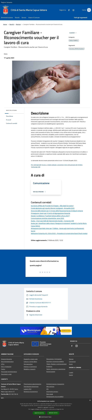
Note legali (49, 394)
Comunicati (72, 361)
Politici (3, 369)
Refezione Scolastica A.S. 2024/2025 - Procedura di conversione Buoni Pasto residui (59, 233)
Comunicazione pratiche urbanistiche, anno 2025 (47, 218)
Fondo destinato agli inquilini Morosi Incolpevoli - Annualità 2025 (52, 208)
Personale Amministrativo (9, 372)
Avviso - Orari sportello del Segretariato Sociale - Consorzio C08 (52, 221)
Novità (12, 24)
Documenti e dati (6, 374)
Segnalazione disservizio (31, 386)
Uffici (2, 364)
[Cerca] (89, 10)
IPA (47, 389)
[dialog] (46, 409)
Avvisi (71, 364)
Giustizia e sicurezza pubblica (55, 361)
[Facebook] (67, 10)
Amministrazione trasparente (55, 384)
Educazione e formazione (54, 359)
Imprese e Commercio (30, 367)
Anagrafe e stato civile (31, 359)
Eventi (71, 375)
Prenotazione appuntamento (32, 384)
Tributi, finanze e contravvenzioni (56, 364)
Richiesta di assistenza (31, 391)
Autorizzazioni (50, 371)
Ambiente (49, 366)
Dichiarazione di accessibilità (54, 397)
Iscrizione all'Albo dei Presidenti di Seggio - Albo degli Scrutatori (52, 206)
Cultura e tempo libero (30, 361)
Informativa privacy (52, 391)
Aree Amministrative (7, 361)
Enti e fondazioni (6, 367)
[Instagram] (72, 10)
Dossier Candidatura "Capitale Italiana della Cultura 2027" (50, 216)
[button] (46, 417)
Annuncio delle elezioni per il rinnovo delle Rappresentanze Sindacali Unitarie (57, 211)
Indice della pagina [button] (11, 110)
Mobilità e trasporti (29, 369)
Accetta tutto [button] (39, 413)
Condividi (73, 33)
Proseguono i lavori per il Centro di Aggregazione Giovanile (50, 213)
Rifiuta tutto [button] (53, 413)
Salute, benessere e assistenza (55, 369)
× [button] (90, 400)
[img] (20, 110)
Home (5, 24)
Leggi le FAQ (27, 389)
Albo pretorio (50, 386)
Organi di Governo (6, 359)
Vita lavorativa (28, 364)
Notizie (18, 24)
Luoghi (71, 372)
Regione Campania (6, 2)
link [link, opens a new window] (63, 409)
